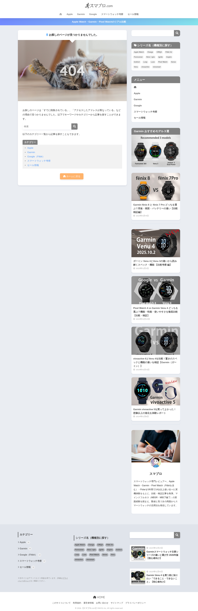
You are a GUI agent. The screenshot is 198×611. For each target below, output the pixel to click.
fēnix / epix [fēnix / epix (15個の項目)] (150, 57)
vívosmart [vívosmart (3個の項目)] (157, 67)
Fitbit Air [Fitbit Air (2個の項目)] (168, 52)
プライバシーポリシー (135, 603)
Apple (70, 14)
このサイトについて (61, 603)
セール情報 (133, 14)
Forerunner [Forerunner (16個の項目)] (138, 57)
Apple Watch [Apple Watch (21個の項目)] (139, 52)
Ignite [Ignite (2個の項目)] (160, 57)
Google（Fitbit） (36, 156)
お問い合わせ (102, 603)
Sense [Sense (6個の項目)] (173, 62)
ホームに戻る (71, 176)
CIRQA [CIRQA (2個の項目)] (159, 52)
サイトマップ (117, 603)
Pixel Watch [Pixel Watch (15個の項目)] (162, 62)
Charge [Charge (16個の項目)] (150, 52)
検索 (177, 33)
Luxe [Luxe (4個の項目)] (153, 62)
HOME (99, 597)
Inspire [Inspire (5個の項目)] (169, 57)
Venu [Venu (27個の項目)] (136, 67)
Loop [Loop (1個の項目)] (145, 62)
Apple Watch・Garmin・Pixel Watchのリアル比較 (99, 21)
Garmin (81, 14)
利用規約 (77, 603)
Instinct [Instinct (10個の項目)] (137, 62)
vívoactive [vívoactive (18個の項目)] (145, 67)
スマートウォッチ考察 (112, 14)
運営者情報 (88, 603)
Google (93, 14)
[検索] (74, 126)
